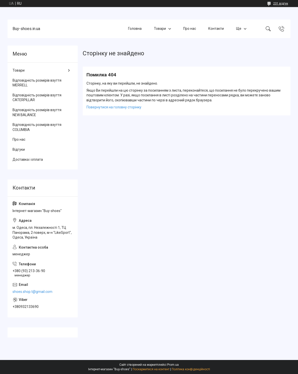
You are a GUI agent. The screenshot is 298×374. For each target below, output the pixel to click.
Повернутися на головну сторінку (113, 107)
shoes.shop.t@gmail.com (32, 292)
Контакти (216, 29)
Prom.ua (173, 364)
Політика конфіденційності (191, 369)
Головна (135, 29)
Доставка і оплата (28, 159)
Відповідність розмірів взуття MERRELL (37, 82)
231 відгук (280, 3)
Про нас (189, 29)
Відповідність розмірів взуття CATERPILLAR (37, 97)
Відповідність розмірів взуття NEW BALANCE (37, 112)
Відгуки (19, 149)
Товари (160, 29)
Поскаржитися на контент (151, 369)
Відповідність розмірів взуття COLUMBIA (37, 127)
